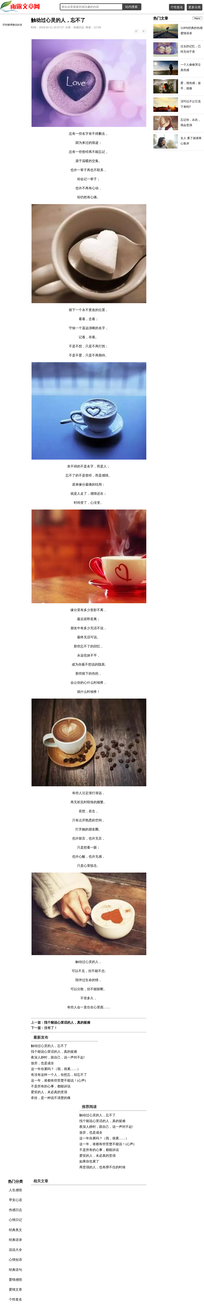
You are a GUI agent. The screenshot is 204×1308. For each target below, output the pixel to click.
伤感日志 (78, 27)
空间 (4, 24)
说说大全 (15, 1249)
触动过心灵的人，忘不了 (49, 1046)
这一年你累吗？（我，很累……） (55, 1069)
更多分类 (194, 7)
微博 (9, 24)
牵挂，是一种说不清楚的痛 (50, 1098)
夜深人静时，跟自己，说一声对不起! (58, 1057)
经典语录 (15, 1240)
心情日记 (15, 1220)
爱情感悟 (15, 1279)
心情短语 (15, 1259)
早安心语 (15, 1200)
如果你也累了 (89, 1161)
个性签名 (177, 7)
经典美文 (15, 1230)
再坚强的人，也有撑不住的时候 (102, 1167)
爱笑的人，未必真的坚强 (49, 1092)
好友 (19, 24)
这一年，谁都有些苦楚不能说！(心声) (58, 1080)
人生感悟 (15, 1190)
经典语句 (15, 1269)
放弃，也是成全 (42, 1063)
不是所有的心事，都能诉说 (50, 1086)
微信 (14, 24)
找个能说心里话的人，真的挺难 (67, 1022)
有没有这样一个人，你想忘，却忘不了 (59, 1074)
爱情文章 (15, 1289)
